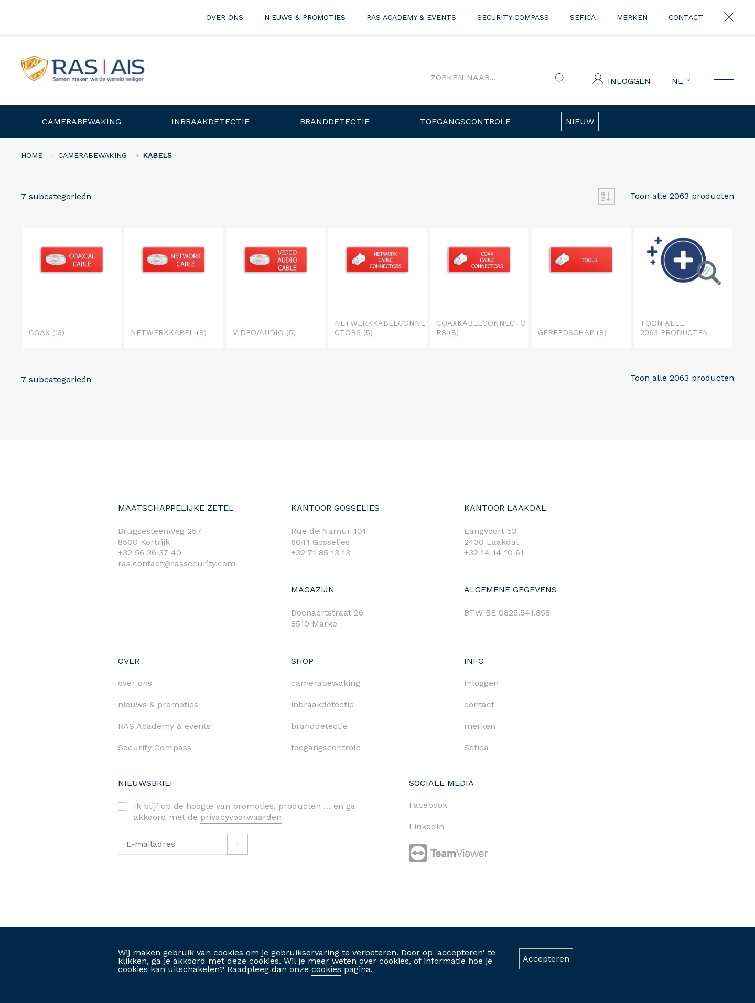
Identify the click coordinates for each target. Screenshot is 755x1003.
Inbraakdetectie (210, 121)
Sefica (583, 17)
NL (681, 81)
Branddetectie (335, 121)
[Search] (490, 77)
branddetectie (319, 726)
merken (632, 17)
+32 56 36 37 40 (149, 552)
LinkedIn (426, 827)
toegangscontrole (326, 747)
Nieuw (580, 121)
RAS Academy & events (411, 17)
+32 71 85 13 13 (320, 552)
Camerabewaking (81, 121)
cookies (326, 969)
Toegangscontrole (465, 121)
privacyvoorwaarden (241, 817)
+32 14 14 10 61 (494, 552)
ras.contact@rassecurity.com (176, 563)
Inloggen (629, 81)
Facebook (428, 805)
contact (685, 17)
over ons (224, 17)
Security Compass (513, 17)
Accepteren (546, 959)
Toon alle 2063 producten (682, 196)
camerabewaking (325, 683)
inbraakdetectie (322, 704)
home (31, 155)
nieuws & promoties (305, 17)
